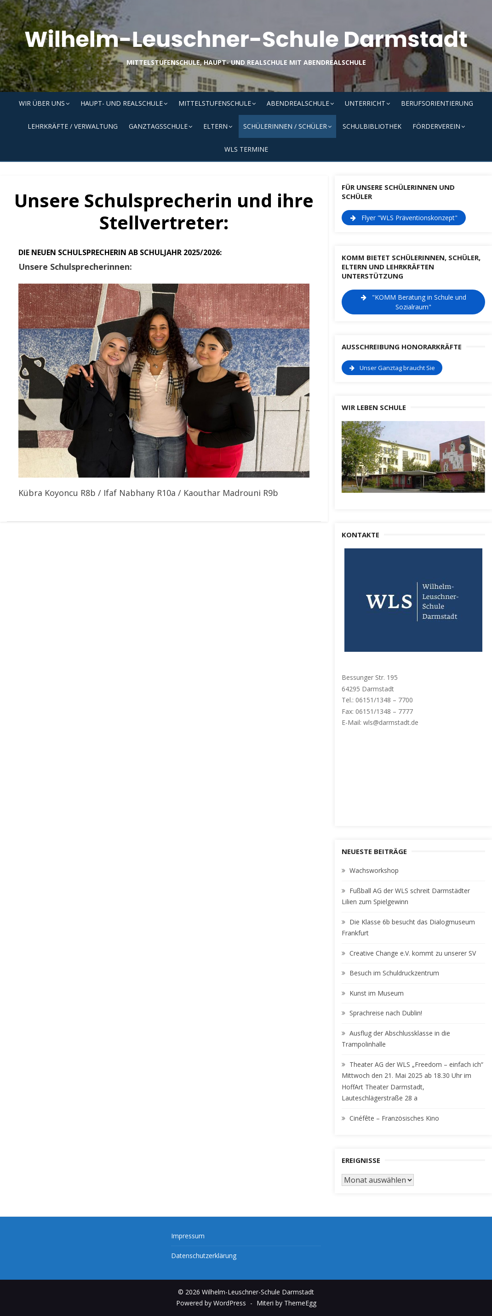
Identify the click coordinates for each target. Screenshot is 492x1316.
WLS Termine (246, 149)
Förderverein (436, 126)
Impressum (188, 1235)
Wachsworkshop (374, 870)
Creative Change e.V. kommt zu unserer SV (412, 953)
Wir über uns (42, 103)
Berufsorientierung (437, 103)
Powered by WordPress (211, 1303)
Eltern (215, 126)
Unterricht (365, 103)
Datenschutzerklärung (203, 1255)
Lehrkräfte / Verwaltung (73, 126)
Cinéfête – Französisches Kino (394, 1118)
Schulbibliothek (372, 126)
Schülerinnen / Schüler (285, 126)
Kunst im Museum (376, 993)
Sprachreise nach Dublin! (385, 1012)
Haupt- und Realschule (121, 103)
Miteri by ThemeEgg (286, 1303)
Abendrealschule (298, 103)
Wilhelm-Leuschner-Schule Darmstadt (246, 39)
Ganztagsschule (158, 126)
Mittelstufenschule (214, 103)
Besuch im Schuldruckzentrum (394, 972)
